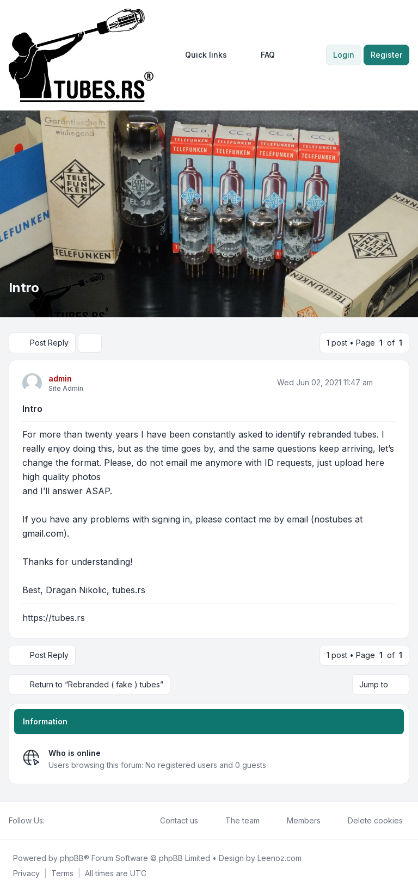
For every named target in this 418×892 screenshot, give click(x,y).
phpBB (72, 858)
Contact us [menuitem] (172, 821)
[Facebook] (51, 821)
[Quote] (386, 382)
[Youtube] (68, 821)
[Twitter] (60, 821)
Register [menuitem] (386, 54)
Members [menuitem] (297, 821)
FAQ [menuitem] (261, 55)
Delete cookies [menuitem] (368, 821)
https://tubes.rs (53, 617)
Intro (32, 408)
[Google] (77, 821)
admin (60, 378)
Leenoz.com (279, 858)
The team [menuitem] (235, 821)
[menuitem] (201, 55)
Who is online (74, 753)
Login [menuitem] (343, 54)
